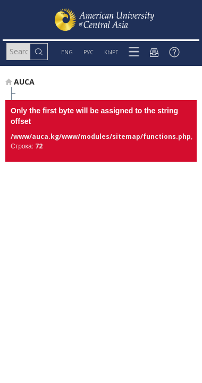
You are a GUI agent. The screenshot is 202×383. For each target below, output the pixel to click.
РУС (88, 52)
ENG (67, 52)
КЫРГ (111, 52)
